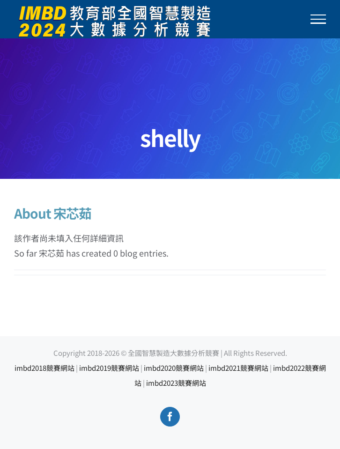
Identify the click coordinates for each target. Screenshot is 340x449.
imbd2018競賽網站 (44, 368)
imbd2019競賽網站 (109, 368)
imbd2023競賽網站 (176, 383)
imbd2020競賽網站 (174, 368)
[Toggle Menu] (318, 19)
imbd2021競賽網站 (238, 368)
